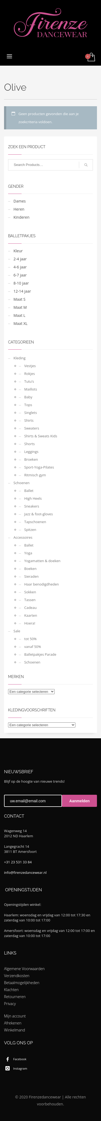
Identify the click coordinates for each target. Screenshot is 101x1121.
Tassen (30, 599)
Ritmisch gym (35, 475)
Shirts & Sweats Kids (40, 436)
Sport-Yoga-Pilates (39, 467)
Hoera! (29, 623)
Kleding (19, 358)
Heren (18, 209)
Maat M (20, 307)
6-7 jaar (20, 275)
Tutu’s (29, 381)
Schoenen (21, 482)
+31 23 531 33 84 (18, 862)
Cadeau (30, 607)
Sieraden (31, 576)
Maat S (19, 299)
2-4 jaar (20, 258)
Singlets (30, 412)
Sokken (30, 592)
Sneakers (31, 506)
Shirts (29, 420)
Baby (28, 397)
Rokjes (29, 373)
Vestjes (30, 365)
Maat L (19, 315)
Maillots (30, 389)
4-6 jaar (20, 266)
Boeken (30, 568)
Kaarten (30, 615)
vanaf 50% (32, 646)
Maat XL (20, 323)
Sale (16, 631)
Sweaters (31, 428)
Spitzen (30, 529)
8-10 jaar (21, 283)
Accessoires (22, 537)
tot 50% (30, 638)
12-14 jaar (22, 291)
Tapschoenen (35, 521)
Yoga (28, 553)
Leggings (31, 451)
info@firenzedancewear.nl (25, 872)
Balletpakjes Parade (40, 654)
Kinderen (21, 217)
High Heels (33, 498)
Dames (19, 201)
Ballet (28, 490)
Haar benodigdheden (41, 584)
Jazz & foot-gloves (38, 514)
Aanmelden (79, 801)
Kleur (18, 250)
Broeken (31, 459)
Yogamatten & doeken (42, 560)
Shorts (29, 443)
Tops (28, 404)
